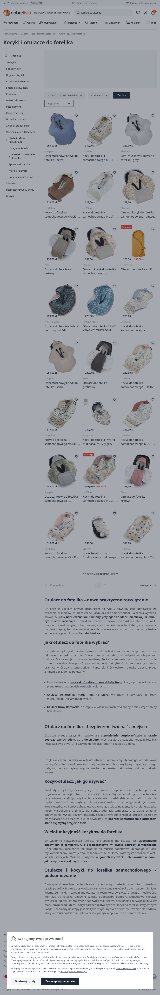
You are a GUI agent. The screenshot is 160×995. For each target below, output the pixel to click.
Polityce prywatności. (126, 968)
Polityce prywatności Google (74, 971)
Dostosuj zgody (25, 981)
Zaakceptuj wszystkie (60, 981)
